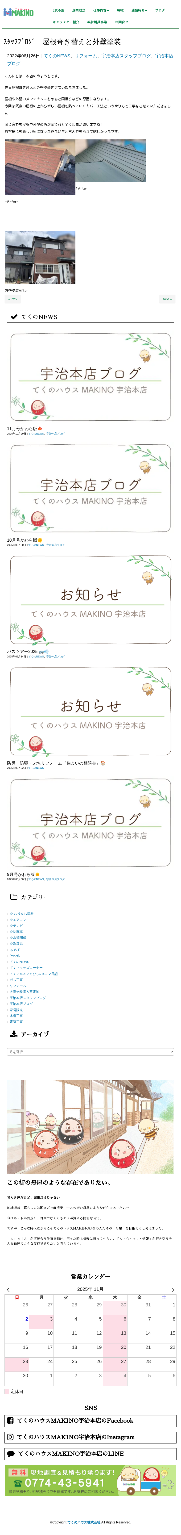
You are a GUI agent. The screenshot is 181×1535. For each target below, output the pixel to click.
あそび (15, 950)
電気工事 (16, 1022)
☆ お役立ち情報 (22, 914)
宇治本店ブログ (55, 433)
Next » (167, 299)
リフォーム (86, 55)
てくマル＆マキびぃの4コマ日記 (34, 974)
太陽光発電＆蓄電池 (24, 992)
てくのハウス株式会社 (83, 1522)
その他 (15, 956)
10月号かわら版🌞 (24, 540)
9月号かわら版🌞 (23, 874)
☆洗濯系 (16, 943)
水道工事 (16, 1016)
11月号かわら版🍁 (24, 428)
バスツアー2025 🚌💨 (28, 651)
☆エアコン (18, 920)
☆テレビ (16, 926)
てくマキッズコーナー (26, 968)
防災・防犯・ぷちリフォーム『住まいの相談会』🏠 (56, 763)
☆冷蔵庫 (16, 931)
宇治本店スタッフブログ (126, 55)
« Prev (12, 299)
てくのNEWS (57, 55)
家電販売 (16, 1010)
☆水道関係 (18, 938)
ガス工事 (16, 980)
